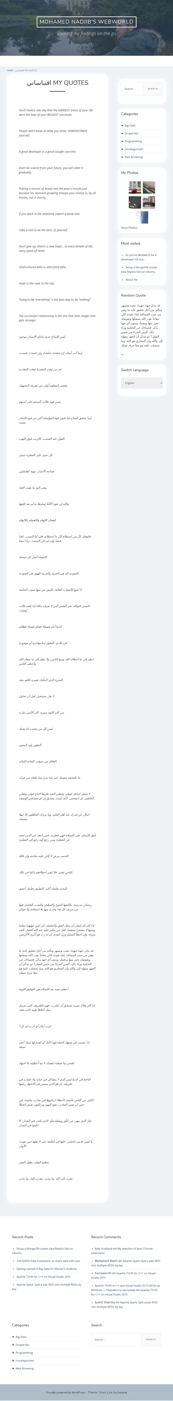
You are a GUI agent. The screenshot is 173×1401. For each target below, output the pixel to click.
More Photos (130, 228)
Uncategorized (135, 149)
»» (122, 355)
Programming (134, 142)
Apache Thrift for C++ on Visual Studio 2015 (47, 1286)
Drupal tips (133, 134)
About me (132, 280)
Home (68, 61)
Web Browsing (135, 157)
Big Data (131, 126)
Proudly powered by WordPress (65, 1393)
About (85, 61)
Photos (103, 61)
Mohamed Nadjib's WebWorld (86, 22)
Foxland (125, 1393)
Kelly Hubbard (105, 1249)
